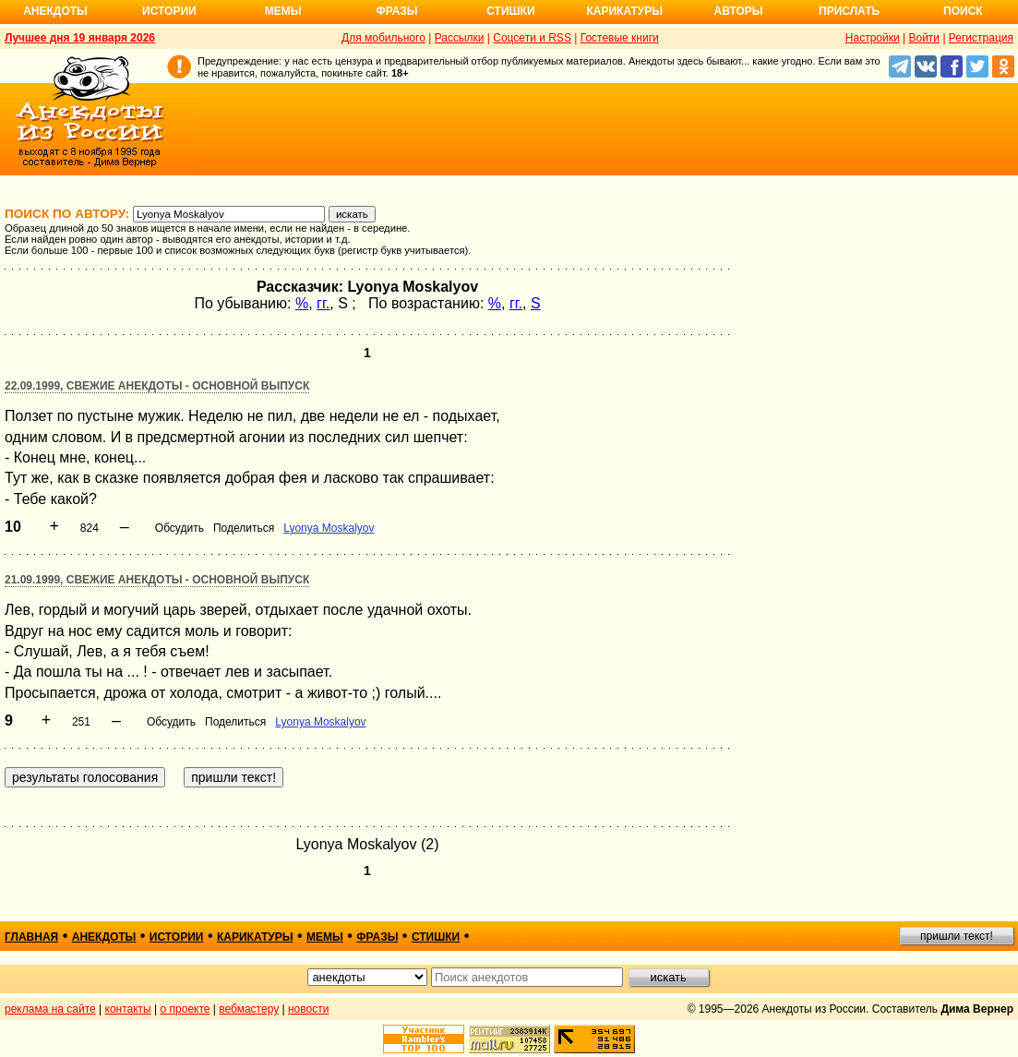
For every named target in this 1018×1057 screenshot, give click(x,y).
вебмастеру (249, 1009)
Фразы (396, 11)
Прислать (849, 11)
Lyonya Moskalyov (328, 528)
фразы (377, 937)
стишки (436, 937)
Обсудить (179, 528)
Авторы (738, 11)
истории (177, 937)
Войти (924, 37)
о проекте (185, 1009)
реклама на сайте (50, 1009)
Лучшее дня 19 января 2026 (80, 37)
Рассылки (460, 37)
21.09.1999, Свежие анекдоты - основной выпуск (157, 579)
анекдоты (104, 937)
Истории (169, 11)
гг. (323, 303)
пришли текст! (956, 936)
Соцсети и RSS (532, 37)
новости (308, 1009)
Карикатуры (624, 11)
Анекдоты (55, 11)
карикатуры (255, 937)
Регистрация (981, 37)
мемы (324, 937)
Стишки (510, 11)
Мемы (283, 11)
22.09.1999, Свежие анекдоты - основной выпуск (157, 385)
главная (31, 937)
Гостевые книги (620, 37)
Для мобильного (383, 37)
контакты (128, 1009)
